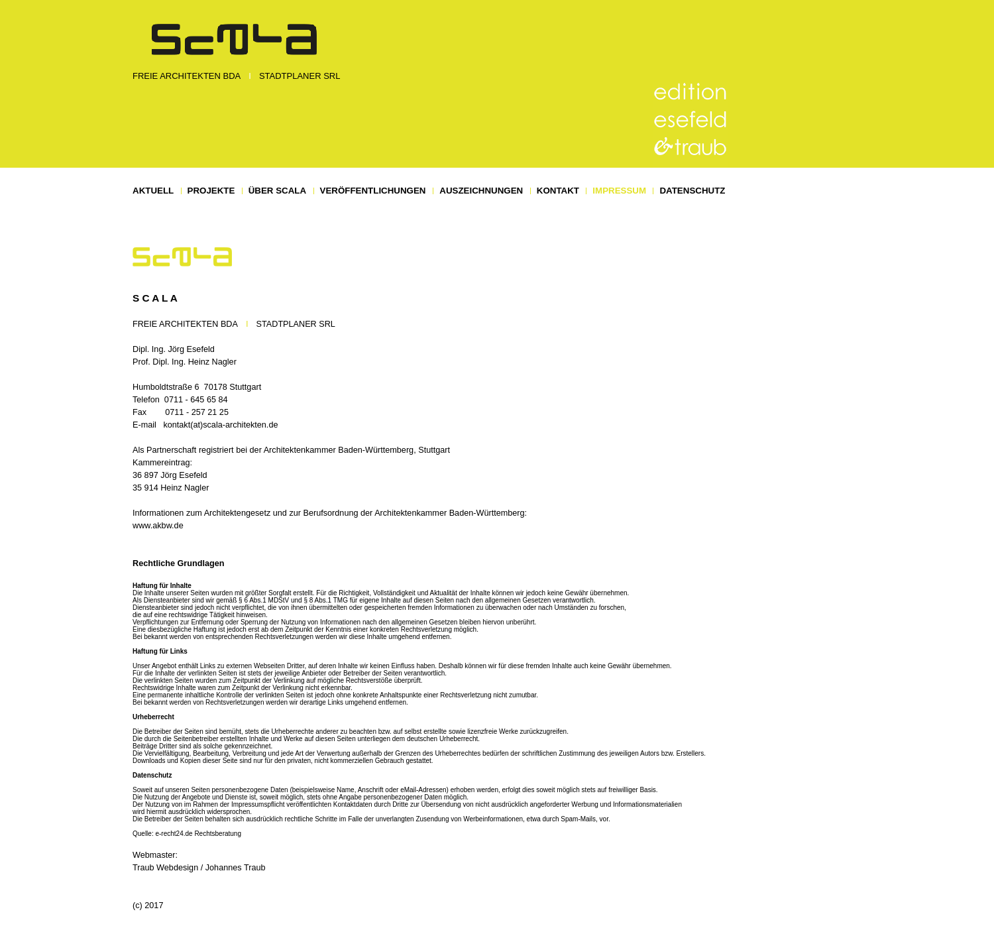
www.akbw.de (158, 525)
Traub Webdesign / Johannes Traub (199, 867)
